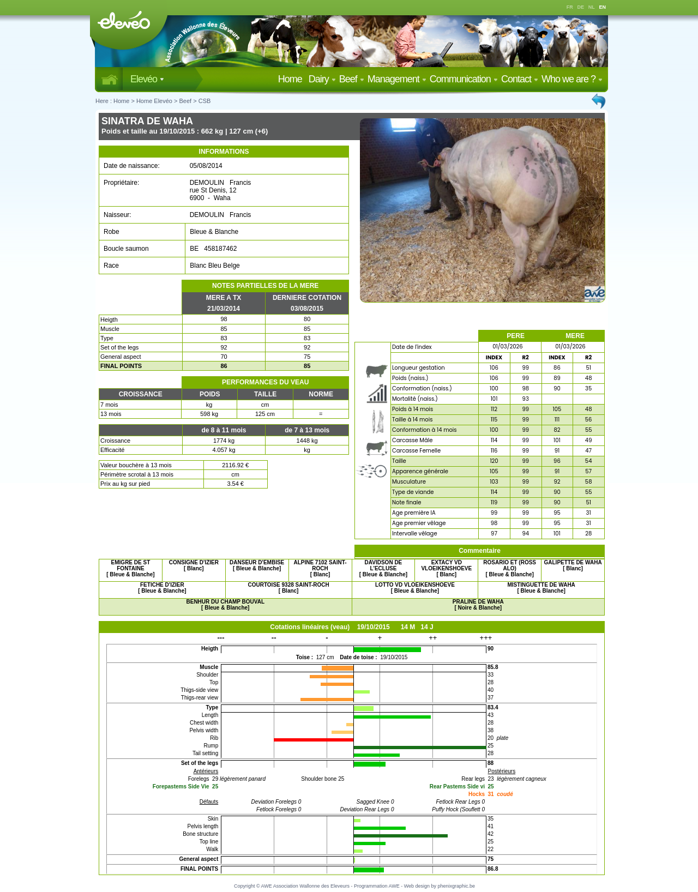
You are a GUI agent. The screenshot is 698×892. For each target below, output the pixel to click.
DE (581, 7)
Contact (519, 79)
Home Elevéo (154, 101)
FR (570, 7)
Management (397, 79)
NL (591, 7)
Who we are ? (572, 79)
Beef (351, 79)
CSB (204, 101)
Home (292, 79)
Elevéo (147, 79)
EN (602, 7)
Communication (464, 79)
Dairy (322, 79)
